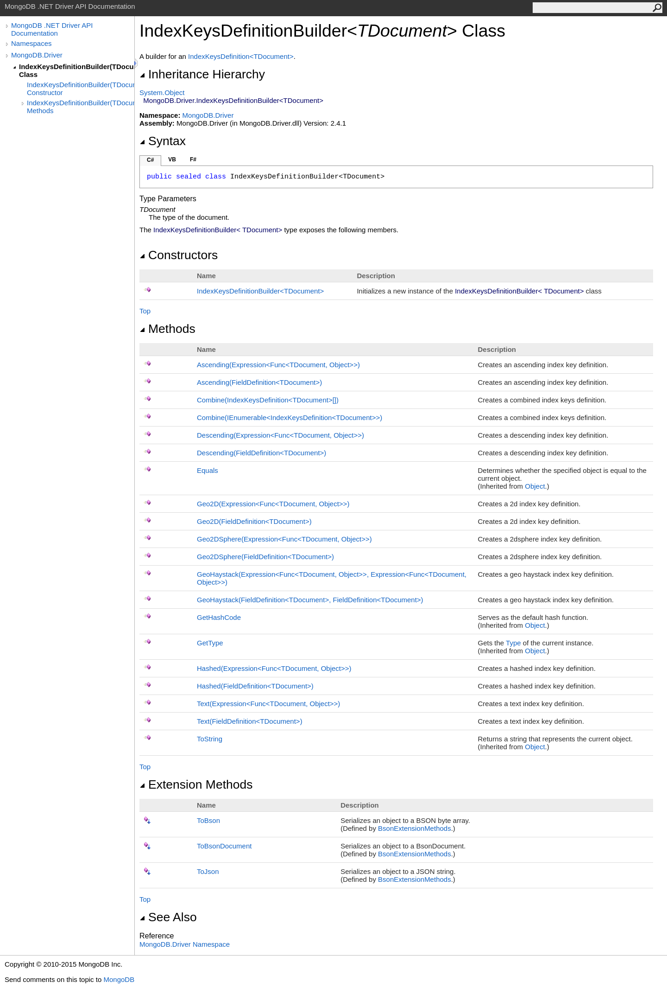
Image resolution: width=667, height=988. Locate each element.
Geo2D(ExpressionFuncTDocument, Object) (273, 504)
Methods (167, 329)
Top (145, 311)
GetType (210, 643)
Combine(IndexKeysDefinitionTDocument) (268, 400)
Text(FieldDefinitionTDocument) (249, 721)
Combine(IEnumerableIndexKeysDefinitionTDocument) (289, 417)
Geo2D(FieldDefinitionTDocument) (254, 521)
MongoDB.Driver (37, 55)
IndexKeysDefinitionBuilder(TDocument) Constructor (80, 88)
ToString (209, 739)
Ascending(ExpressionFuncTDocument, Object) (278, 365)
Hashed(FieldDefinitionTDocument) (255, 686)
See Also (168, 917)
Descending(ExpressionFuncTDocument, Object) (280, 435)
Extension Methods (196, 784)
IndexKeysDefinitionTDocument (241, 56)
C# (150, 160)
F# (193, 159)
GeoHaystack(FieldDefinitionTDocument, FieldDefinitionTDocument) (310, 600)
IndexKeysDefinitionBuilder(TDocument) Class (76, 70)
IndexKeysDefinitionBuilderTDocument (260, 291)
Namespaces (31, 43)
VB (172, 159)
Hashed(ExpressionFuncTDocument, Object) (274, 668)
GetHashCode (219, 617)
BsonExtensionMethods (414, 828)
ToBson (208, 820)
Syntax (162, 141)
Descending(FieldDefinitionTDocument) (261, 453)
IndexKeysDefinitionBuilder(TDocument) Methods (80, 107)
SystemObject (162, 92)
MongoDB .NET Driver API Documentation (52, 29)
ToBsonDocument (224, 846)
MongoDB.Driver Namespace (184, 944)
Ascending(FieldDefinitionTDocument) (259, 382)
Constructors (178, 255)
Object (535, 486)
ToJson (208, 871)
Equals (207, 470)
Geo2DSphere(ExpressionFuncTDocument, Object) (284, 539)
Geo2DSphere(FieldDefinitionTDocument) (265, 557)
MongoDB (118, 979)
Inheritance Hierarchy (202, 74)
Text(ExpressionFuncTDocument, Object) (268, 704)
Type (513, 643)
